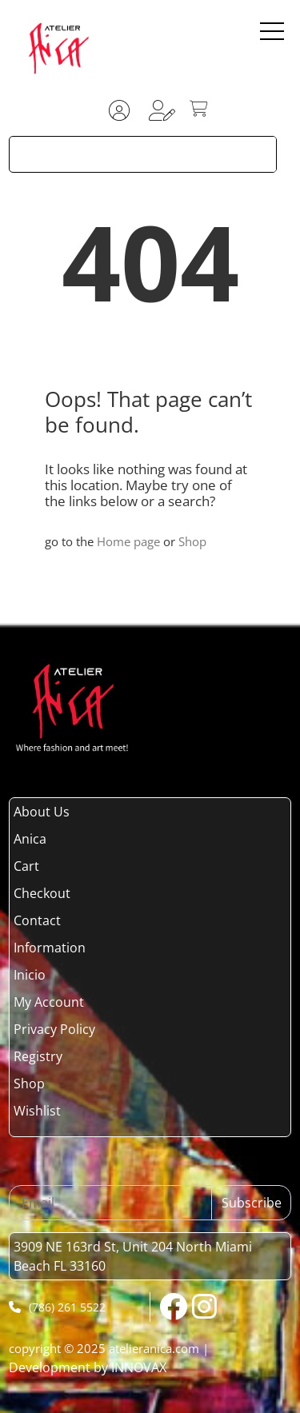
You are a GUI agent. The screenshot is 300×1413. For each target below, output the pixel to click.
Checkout (42, 893)
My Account (49, 1002)
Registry (38, 1056)
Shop (192, 541)
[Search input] (126, 154)
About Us (42, 811)
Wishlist (37, 1111)
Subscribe (252, 1202)
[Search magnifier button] (258, 154)
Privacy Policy (54, 1029)
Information (50, 947)
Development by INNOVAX (87, 1367)
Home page (128, 541)
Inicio (30, 975)
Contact (37, 920)
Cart (26, 866)
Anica (30, 839)
